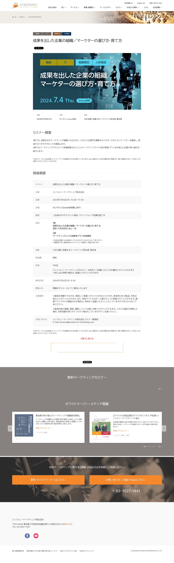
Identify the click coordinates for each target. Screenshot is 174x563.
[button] (63, 8)
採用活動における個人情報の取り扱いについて (42, 555)
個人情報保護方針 (18, 555)
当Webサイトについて (87, 555)
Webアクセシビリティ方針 (68, 555)
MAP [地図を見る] (68, 528)
